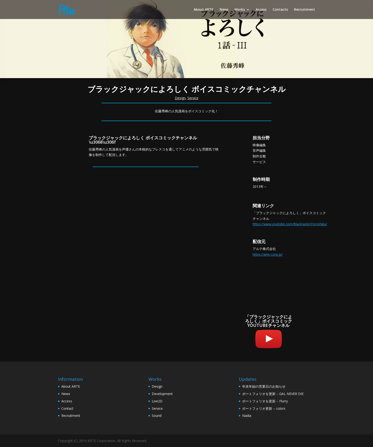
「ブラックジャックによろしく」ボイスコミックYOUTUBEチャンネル (268, 321)
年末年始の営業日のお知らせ (263, 386)
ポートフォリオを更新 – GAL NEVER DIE (273, 393)
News (224, 10)
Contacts (280, 10)
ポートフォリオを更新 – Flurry (265, 401)
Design (180, 98)
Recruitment (304, 10)
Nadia (246, 415)
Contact (67, 408)
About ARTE (203, 10)
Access (261, 10)
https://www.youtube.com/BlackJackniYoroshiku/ (290, 224)
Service (192, 98)
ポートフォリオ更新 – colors (263, 408)
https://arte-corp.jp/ (268, 254)
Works (240, 10)
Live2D (157, 401)
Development (162, 393)
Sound (157, 415)
